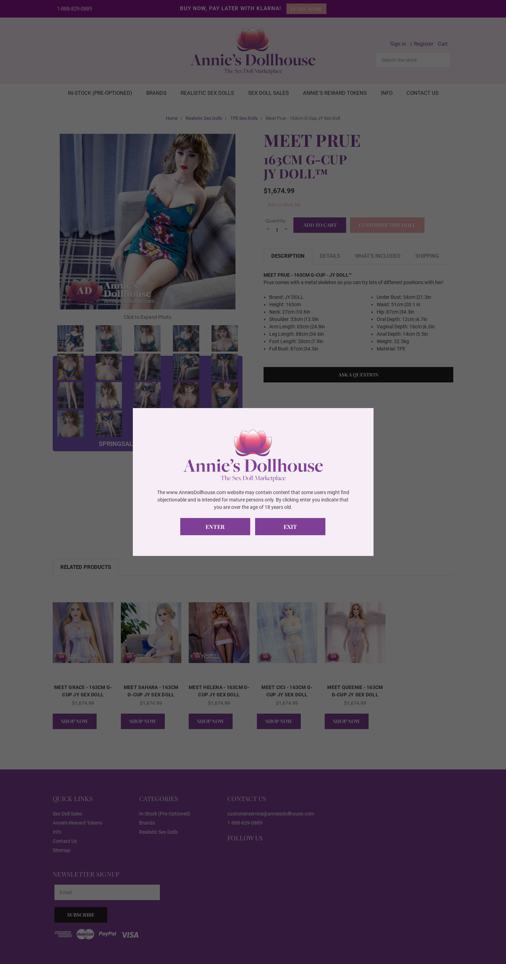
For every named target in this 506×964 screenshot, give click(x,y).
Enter (215, 526)
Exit (290, 526)
